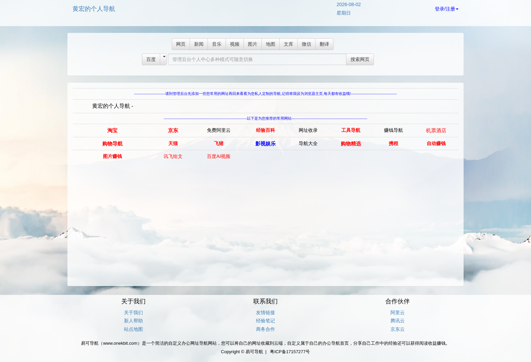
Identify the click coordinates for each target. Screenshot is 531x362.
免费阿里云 (219, 130)
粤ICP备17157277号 (290, 351)
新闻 (199, 44)
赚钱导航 (393, 130)
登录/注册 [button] (447, 9)
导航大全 (308, 143)
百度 (151, 59)
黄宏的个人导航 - (112, 106)
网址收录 (308, 130)
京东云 (397, 329)
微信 (306, 44)
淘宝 (112, 130)
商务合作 (265, 329)
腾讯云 (397, 320)
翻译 (324, 44)
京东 (173, 130)
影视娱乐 (265, 143)
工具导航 (350, 130)
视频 (234, 44)
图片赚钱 (112, 156)
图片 (252, 44)
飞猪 (219, 143)
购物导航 (112, 143)
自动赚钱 (436, 143)
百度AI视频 (218, 156)
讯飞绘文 (173, 156)
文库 (288, 44)
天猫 (173, 143)
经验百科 (265, 130)
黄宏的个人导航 (93, 8)
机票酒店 (436, 130)
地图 (270, 44)
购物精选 (351, 143)
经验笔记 (265, 320)
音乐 (216, 44)
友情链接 (265, 312)
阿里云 (397, 312)
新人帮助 (133, 320)
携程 (393, 143)
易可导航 (254, 351)
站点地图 (133, 329)
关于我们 (133, 312)
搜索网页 (360, 59)
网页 (181, 44)
